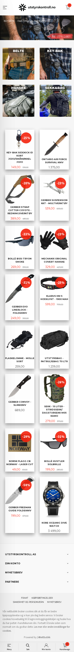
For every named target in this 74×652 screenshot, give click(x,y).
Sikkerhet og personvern (28, 601)
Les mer (38, 626)
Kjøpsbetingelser (42, 597)
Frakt (24, 597)
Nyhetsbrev (54, 601)
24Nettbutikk (43, 637)
